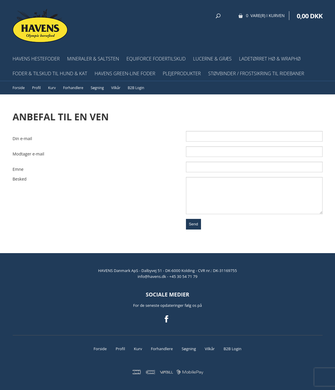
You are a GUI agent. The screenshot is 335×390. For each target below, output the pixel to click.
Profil (36, 87)
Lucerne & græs (212, 58)
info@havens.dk (152, 276)
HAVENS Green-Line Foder (124, 73)
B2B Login (136, 87)
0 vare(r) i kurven (265, 15)
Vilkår (115, 87)
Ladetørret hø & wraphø (270, 58)
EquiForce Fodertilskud (156, 58)
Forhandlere (73, 87)
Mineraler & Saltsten (93, 58)
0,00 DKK (309, 15)
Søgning (97, 87)
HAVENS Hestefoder (36, 58)
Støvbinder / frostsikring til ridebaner (256, 73)
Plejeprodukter (182, 73)
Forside (19, 87)
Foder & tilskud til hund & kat (50, 73)
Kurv (52, 87)
